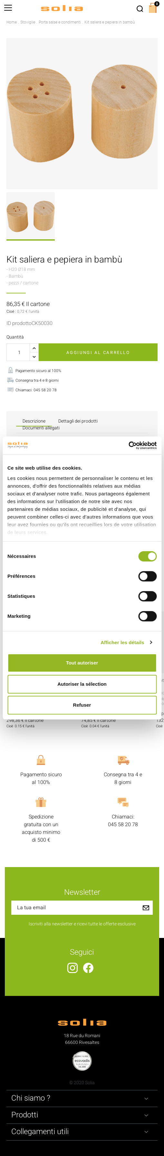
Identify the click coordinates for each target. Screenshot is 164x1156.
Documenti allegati (41, 428)
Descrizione (34, 421)
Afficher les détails (122, 642)
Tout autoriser (82, 662)
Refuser (82, 705)
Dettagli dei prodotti (78, 421)
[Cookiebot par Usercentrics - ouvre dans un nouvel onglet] (128, 445)
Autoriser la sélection (82, 684)
